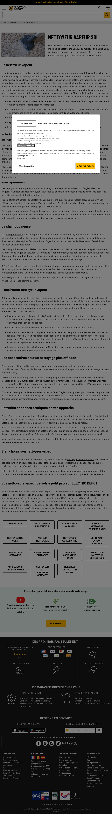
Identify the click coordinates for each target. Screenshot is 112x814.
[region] (56, 143)
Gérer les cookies (26, 166)
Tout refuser (26, 123)
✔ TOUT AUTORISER (85, 166)
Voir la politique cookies (25, 146)
